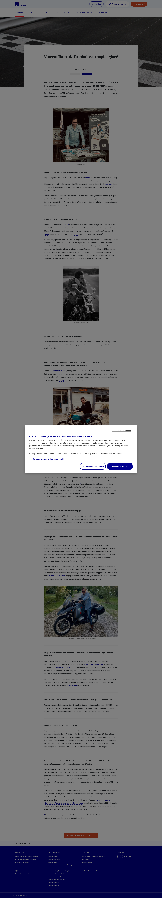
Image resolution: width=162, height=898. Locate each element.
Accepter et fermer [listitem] (120, 466)
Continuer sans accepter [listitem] (121, 430)
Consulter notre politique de (49, 459)
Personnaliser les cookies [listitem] (93, 466)
